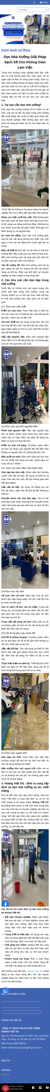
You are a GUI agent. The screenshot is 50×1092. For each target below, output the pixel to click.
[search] (33, 9)
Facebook (5, 1064)
